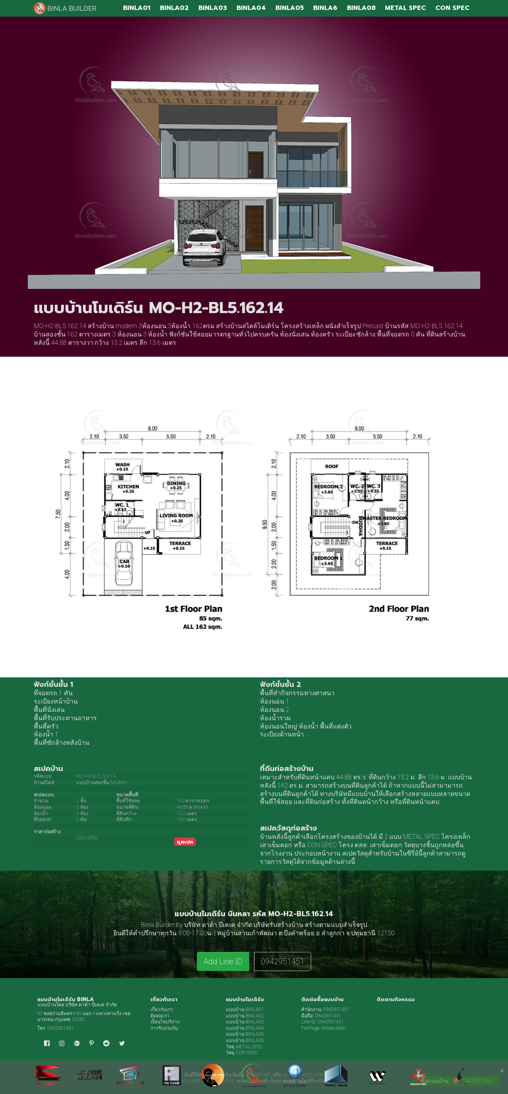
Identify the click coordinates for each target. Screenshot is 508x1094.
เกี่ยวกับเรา (161, 1009)
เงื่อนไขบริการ (164, 1022)
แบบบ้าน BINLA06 (245, 1040)
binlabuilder (333, 1028)
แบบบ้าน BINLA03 (245, 1022)
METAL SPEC (421, 836)
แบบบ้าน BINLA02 (245, 1016)
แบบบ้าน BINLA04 (245, 1028)
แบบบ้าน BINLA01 (245, 1009)
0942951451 (282, 961)
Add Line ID (223, 961)
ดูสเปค (185, 842)
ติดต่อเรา (159, 1016)
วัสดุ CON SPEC (242, 1053)
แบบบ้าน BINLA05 (245, 1034)
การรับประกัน (164, 1028)
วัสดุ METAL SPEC (244, 1047)
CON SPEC (322, 845)
